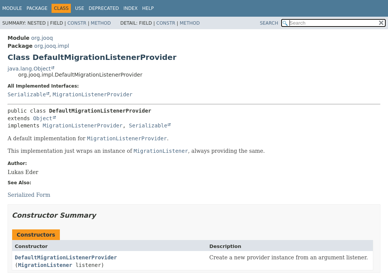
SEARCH (269, 23)
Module (12, 8)
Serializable (27, 94)
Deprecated (104, 8)
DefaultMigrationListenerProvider (66, 257)
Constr (76, 23)
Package (37, 8)
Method (101, 23)
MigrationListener (45, 265)
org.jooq (42, 38)
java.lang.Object (29, 69)
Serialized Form (29, 195)
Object (42, 118)
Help (148, 8)
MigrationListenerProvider (93, 94)
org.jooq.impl (51, 46)
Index (131, 8)
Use (79, 8)
